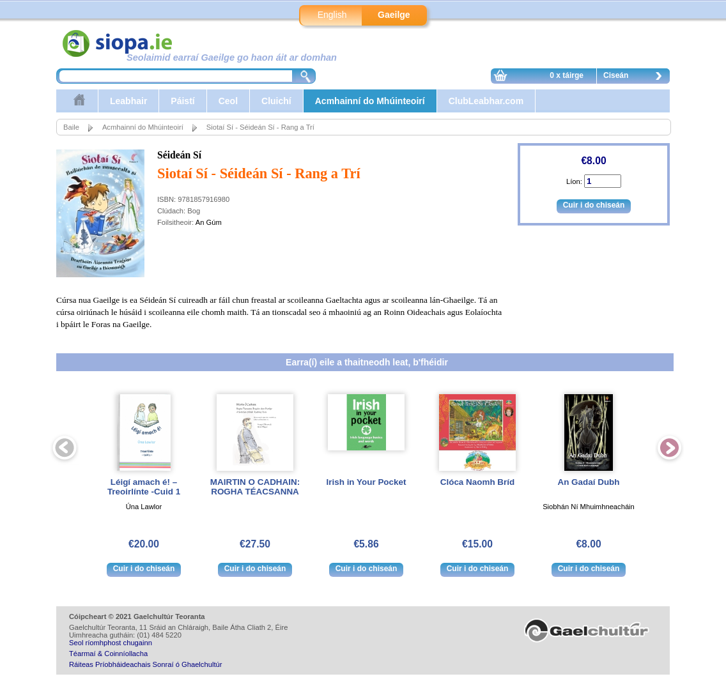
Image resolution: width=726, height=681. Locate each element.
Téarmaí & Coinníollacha (108, 653)
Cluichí (276, 101)
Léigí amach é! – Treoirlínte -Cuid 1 (143, 486)
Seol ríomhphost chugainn (110, 643)
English (332, 15)
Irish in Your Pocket (366, 482)
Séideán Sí (179, 154)
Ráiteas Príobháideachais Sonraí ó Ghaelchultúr (145, 664)
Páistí (182, 101)
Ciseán (635, 77)
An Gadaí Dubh (588, 482)
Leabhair (128, 101)
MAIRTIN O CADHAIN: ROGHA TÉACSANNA (255, 486)
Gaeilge (394, 15)
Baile (71, 127)
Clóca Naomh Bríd (477, 482)
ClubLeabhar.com (486, 101)
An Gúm (209, 222)
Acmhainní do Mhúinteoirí (370, 101)
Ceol (228, 101)
